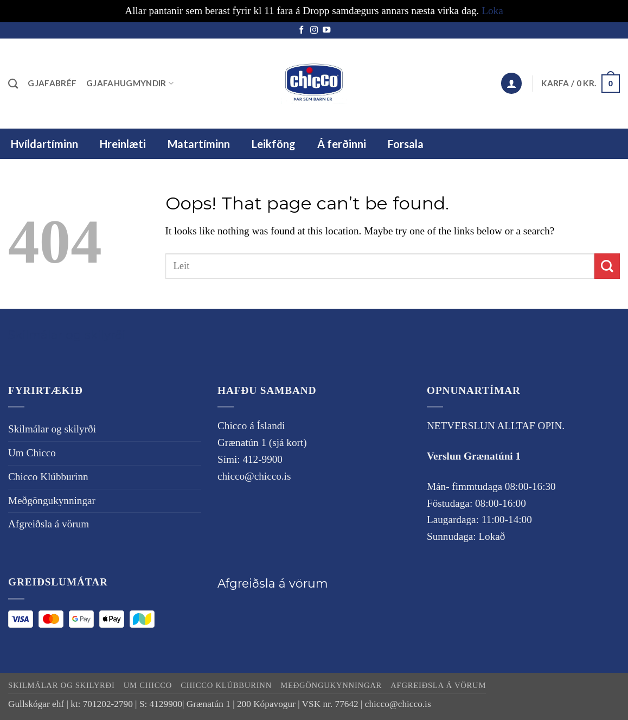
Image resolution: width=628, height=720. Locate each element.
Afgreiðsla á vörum (48, 524)
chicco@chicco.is (254, 476)
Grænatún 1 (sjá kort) (262, 442)
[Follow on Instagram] (314, 30)
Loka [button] (492, 10)
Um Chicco (32, 452)
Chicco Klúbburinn (48, 476)
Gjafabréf (52, 83)
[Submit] (607, 266)
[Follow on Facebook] (301, 30)
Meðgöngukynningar (51, 500)
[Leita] (13, 83)
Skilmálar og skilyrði (66, 335)
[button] (511, 83)
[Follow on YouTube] (326, 30)
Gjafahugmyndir (130, 83)
